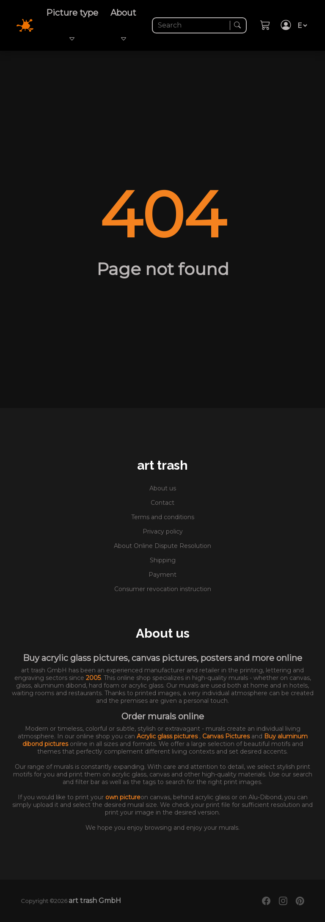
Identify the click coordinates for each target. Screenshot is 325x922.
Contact (162, 502)
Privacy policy (163, 531)
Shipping (163, 560)
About (123, 25)
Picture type (72, 25)
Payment (162, 574)
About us (162, 488)
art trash (162, 465)
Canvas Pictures (226, 736)
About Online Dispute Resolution (162, 546)
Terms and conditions (162, 517)
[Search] (192, 25)
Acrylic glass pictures (168, 736)
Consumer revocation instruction (162, 589)
